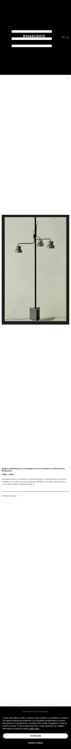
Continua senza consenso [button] (35, 711)
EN (63, 37)
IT (67, 37)
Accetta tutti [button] (35, 736)
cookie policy (33, 729)
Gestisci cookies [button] (35, 743)
